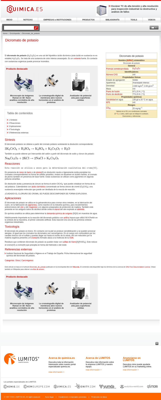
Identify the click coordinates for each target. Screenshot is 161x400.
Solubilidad (111, 100)
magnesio (33, 207)
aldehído (80, 209)
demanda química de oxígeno (59, 213)
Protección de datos (99, 397)
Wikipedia (75, 267)
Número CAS (112, 74)
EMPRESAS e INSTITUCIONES (57, 20)
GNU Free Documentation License (138, 267)
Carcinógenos (27, 260)
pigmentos (32, 205)
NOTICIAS (28, 20)
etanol (57, 209)
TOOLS (134, 20)
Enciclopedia (15, 33)
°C (117, 114)
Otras (17, 260)
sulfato (65, 242)
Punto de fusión (113, 91)
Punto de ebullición (114, 94)
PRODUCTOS (88, 20)
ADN (71, 238)
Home (5, 33)
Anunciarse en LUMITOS (131, 359)
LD (108, 108)
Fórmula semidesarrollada (117, 69)
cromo (34, 238)
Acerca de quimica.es (62, 358)
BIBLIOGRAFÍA (113, 20)
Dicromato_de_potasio (38, 267)
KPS (108, 102)
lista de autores (38, 269)
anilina (66, 218)
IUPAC (130, 60)
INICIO (9, 20)
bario (29, 172)
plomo (38, 172)
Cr (136, 68)
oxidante (77, 58)
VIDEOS (151, 20)
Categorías (9, 260)
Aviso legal (49, 397)
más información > (56, 372)
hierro (73, 242)
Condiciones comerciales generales (72, 397)
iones (21, 172)
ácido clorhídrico (38, 187)
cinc (22, 207)
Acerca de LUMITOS (98, 358)
